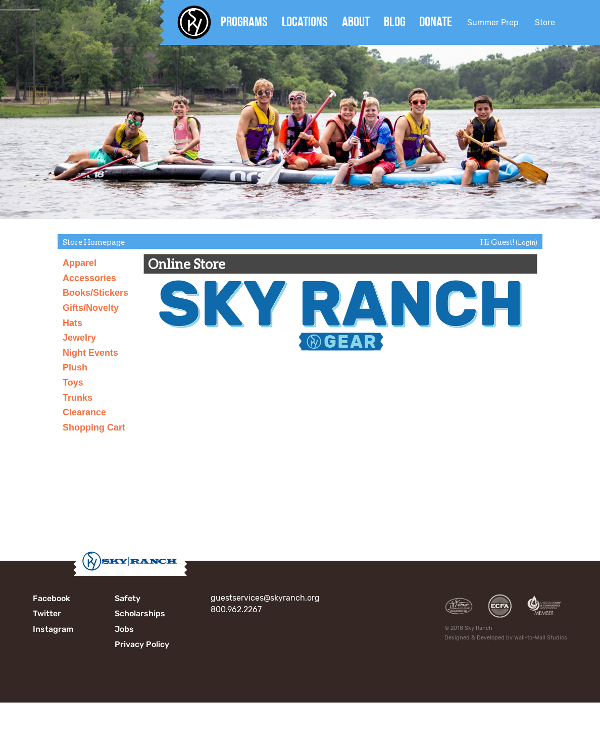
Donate (435, 22)
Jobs (124, 629)
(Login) (526, 242)
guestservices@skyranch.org (265, 598)
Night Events (90, 353)
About (356, 22)
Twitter (47, 613)
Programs (244, 22)
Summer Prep (493, 22)
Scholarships (140, 613)
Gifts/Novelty (91, 308)
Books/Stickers (95, 293)
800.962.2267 (236, 609)
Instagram (53, 629)
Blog (395, 22)
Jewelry (79, 338)
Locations (305, 22)
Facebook (51, 598)
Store (545, 22)
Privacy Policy (142, 644)
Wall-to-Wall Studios (540, 637)
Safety (127, 598)
